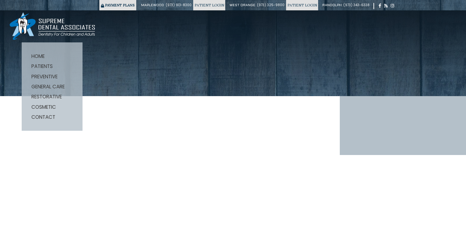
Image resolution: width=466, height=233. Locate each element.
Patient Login (209, 5)
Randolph (332, 5)
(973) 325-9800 (270, 5)
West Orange (242, 5)
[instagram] (392, 6)
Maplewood (152, 5)
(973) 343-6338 (356, 5)
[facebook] (380, 6)
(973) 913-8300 (179, 5)
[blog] (386, 6)
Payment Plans (118, 5)
